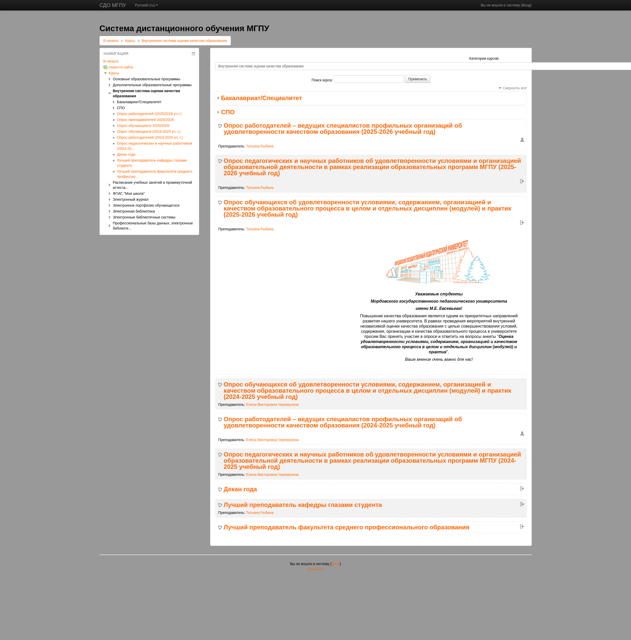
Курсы (130, 41)
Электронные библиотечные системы (144, 217)
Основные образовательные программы (146, 79)
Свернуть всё (514, 88)
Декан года (240, 489)
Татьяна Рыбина (260, 146)
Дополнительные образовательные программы (152, 85)
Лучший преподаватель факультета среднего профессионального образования (346, 527)
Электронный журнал (131, 199)
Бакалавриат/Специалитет (261, 97)
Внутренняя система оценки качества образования (184, 41)
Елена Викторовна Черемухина (272, 404)
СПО (228, 112)
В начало (111, 41)
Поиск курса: (323, 80)
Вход (526, 5)
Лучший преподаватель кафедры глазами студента (303, 505)
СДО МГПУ (113, 5)
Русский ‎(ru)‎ (146, 5)
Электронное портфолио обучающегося (146, 205)
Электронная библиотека (134, 211)
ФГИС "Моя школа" (129, 193)
